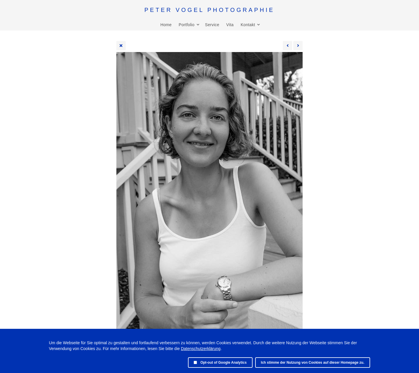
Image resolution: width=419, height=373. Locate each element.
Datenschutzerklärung (201, 348)
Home (166, 24)
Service (212, 24)
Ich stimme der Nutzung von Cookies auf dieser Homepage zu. (312, 362)
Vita (230, 24)
